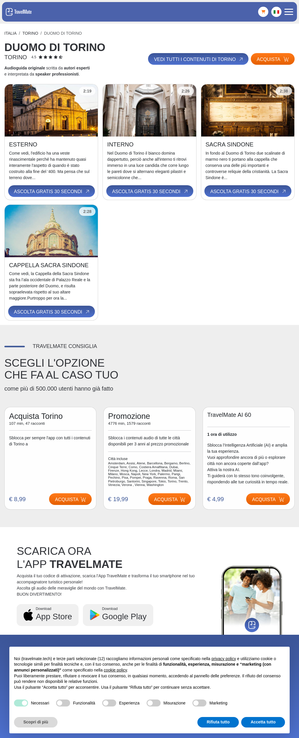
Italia (10, 33)
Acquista (273, 59)
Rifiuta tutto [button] (218, 722)
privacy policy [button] (223, 658)
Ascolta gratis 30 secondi (52, 191)
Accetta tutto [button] (263, 722)
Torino (30, 33)
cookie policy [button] (115, 670)
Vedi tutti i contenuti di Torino (198, 59)
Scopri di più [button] (35, 722)
